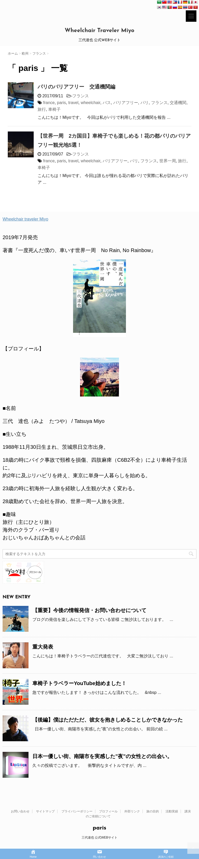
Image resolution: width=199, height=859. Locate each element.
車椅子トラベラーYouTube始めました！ (79, 683)
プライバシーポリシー (77, 811)
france (48, 102)
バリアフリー (125, 102)
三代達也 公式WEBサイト (100, 837)
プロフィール (108, 811)
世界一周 (167, 161)
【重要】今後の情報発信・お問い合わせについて (89, 610)
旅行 (42, 109)
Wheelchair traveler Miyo (25, 219)
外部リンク (132, 811)
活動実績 (172, 811)
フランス (80, 96)
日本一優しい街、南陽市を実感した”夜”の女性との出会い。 (102, 756)
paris (61, 102)
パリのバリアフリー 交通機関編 (76, 87)
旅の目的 (152, 811)
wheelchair (90, 102)
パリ (144, 102)
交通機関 (178, 102)
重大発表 (42, 647)
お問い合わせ (20, 811)
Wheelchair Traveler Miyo (99, 31)
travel (73, 102)
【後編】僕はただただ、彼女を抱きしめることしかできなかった (107, 720)
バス (107, 102)
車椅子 (54, 109)
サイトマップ (45, 811)
